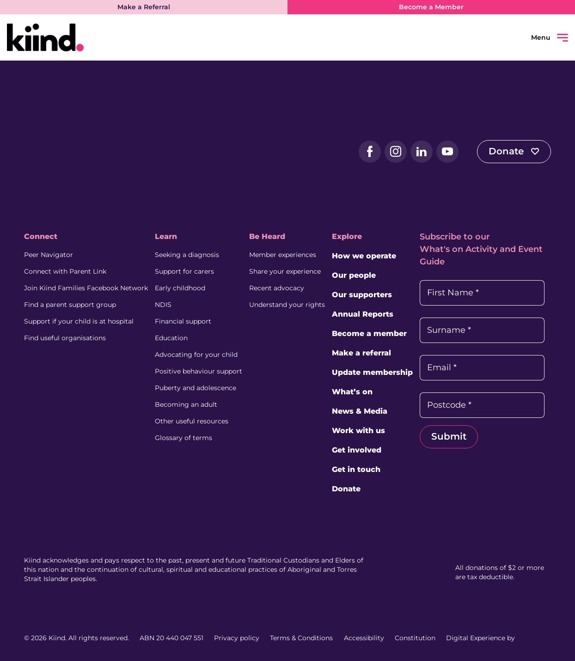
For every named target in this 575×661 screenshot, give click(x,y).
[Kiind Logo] (61, 151)
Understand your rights (287, 304)
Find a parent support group (70, 304)
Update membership (372, 372)
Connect (40, 236)
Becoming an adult (186, 404)
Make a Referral (143, 7)
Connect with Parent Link (65, 271)
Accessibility (364, 638)
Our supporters (362, 294)
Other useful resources (191, 421)
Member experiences (282, 255)
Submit (448, 436)
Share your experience (285, 271)
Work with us (358, 430)
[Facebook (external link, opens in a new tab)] (370, 152)
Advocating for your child (196, 354)
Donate (514, 151)
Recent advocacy (276, 288)
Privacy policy (236, 638)
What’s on (352, 391)
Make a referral (361, 353)
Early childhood (180, 288)
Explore (347, 236)
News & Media (359, 411)
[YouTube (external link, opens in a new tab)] (447, 152)
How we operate (364, 255)
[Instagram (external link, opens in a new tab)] (396, 152)
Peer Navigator (48, 255)
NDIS (163, 304)
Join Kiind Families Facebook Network (86, 288)
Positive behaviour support (198, 371)
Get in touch (356, 469)
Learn (166, 236)
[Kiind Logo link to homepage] (147, 37)
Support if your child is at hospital (79, 321)
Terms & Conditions (301, 638)
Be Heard (267, 236)
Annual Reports (362, 314)
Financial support (183, 321)
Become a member (369, 333)
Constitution (415, 638)
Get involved (356, 450)
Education (171, 338)
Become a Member (431, 7)
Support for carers (184, 271)
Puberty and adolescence (195, 388)
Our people (354, 275)
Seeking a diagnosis (187, 255)
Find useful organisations (65, 338)
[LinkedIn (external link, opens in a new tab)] (421, 152)
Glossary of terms (183, 438)
